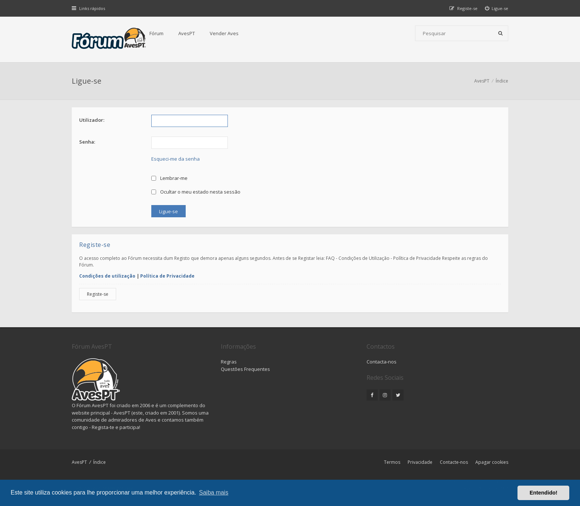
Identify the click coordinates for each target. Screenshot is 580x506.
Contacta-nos (382, 361)
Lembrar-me (169, 178)
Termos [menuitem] (392, 462)
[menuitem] (497, 8)
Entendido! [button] (543, 493)
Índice (99, 462)
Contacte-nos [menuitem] (454, 462)
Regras (229, 361)
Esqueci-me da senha (175, 158)
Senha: (87, 141)
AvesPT (186, 33)
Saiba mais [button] (213, 492)
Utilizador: (91, 120)
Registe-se (97, 294)
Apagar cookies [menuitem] (491, 462)
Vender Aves (224, 33)
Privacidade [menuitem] (420, 462)
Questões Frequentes (245, 369)
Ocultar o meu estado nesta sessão (195, 191)
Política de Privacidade (167, 276)
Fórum (156, 33)
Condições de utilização (107, 276)
